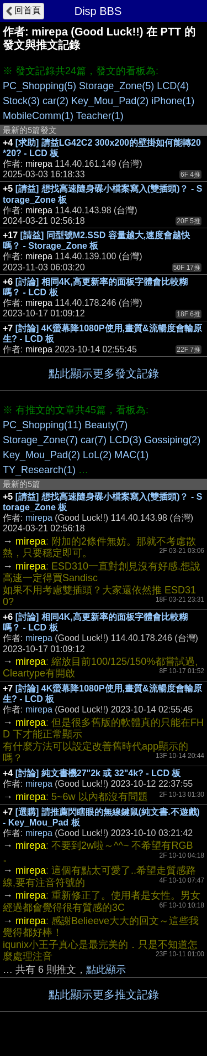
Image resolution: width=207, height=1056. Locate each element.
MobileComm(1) (38, 115)
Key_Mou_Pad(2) (109, 100)
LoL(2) (97, 454)
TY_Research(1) (39, 469)
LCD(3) (125, 439)
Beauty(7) (106, 424)
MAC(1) (131, 454)
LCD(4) (173, 85)
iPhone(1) (172, 100)
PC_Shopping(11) (42, 424)
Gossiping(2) (172, 439)
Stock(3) (21, 100)
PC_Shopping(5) (39, 85)
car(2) (55, 100)
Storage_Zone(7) (40, 439)
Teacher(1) (100, 115)
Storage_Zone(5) (116, 85)
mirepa (38, 517)
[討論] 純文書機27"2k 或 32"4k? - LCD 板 (98, 773)
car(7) (94, 439)
